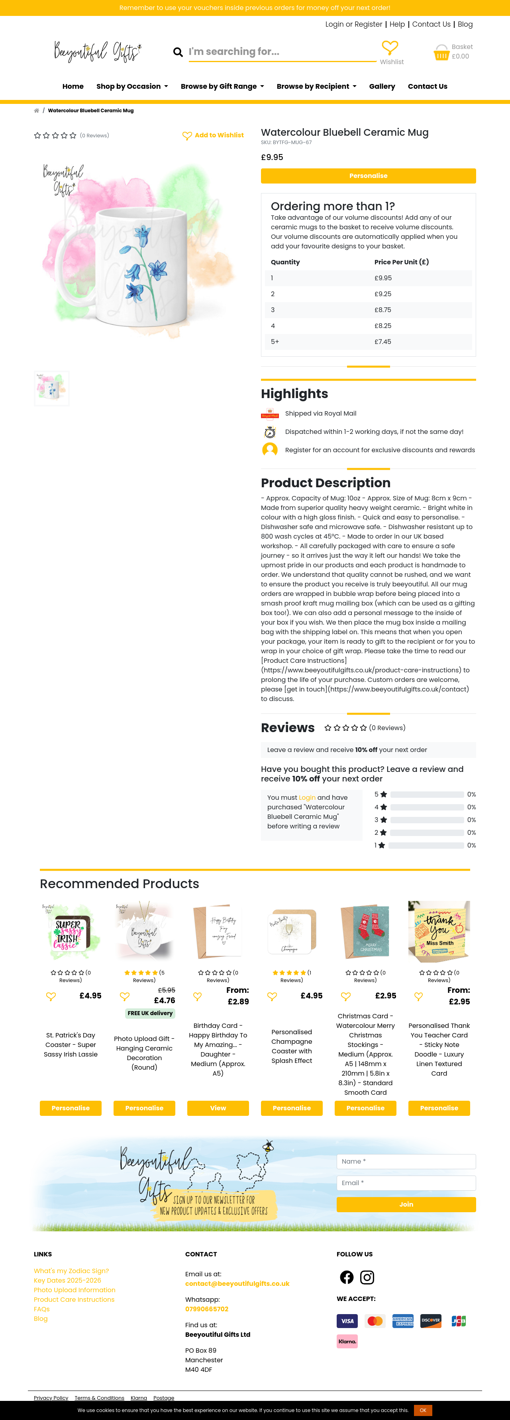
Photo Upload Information (75, 1290)
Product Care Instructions (74, 1299)
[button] (50, 259)
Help (397, 24)
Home (73, 86)
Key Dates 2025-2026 (67, 1280)
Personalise (368, 175)
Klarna (139, 1398)
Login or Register (354, 24)
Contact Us (431, 24)
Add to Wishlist (212, 135)
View (218, 1108)
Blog (465, 24)
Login (307, 797)
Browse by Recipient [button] (314, 86)
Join (407, 1204)
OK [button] (423, 1410)
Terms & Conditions (99, 1398)
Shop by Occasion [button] (129, 86)
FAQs (42, 1309)
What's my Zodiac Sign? (71, 1270)
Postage (163, 1398)
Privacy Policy (51, 1398)
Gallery (382, 86)
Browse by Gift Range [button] (219, 86)
